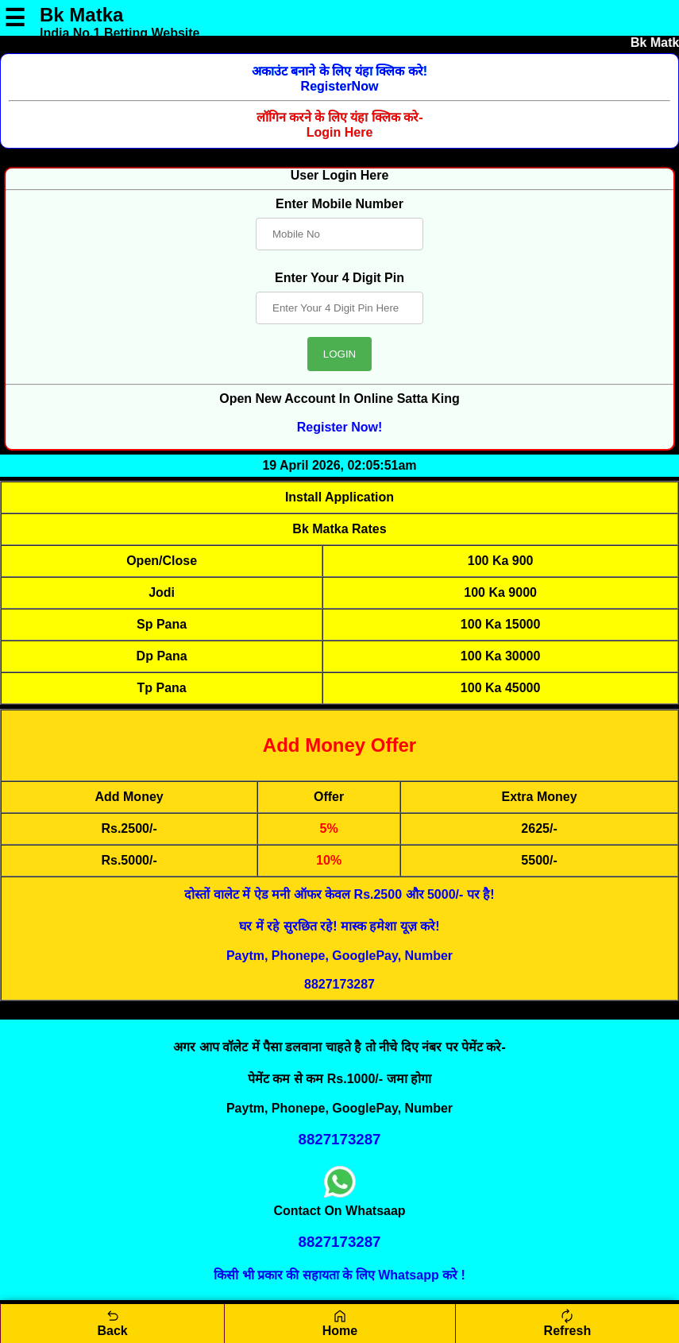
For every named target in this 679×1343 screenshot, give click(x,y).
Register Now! (340, 427)
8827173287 (339, 984)
